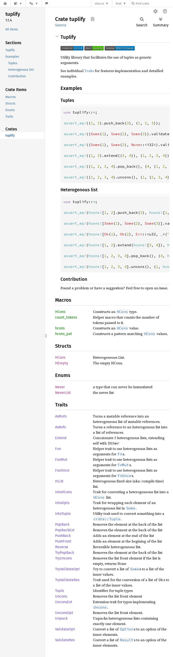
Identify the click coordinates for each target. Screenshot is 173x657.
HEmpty (61, 363)
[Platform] (34, 3)
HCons (60, 312)
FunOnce (62, 470)
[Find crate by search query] (154, 3)
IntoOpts (62, 503)
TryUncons (63, 558)
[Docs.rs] (5, 3)
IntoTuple (63, 513)
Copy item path (92, 19)
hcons (60, 328)
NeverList (63, 392)
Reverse (61, 547)
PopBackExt (64, 530)
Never (60, 387)
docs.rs (99, 3)
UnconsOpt (64, 613)
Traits (89, 70)
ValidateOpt (65, 629)
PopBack (62, 524)
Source (60, 25)
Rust (119, 3)
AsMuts (61, 416)
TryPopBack (64, 552)
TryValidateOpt (67, 569)
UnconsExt (63, 602)
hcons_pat (63, 334)
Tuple (59, 591)
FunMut (61, 459)
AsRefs (60, 427)
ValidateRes (65, 640)
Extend (61, 438)
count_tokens (66, 317)
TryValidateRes (67, 580)
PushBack (63, 536)
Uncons (61, 596)
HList (59, 481)
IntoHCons (63, 492)
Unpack (61, 618)
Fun (58, 449)
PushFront (63, 541)
